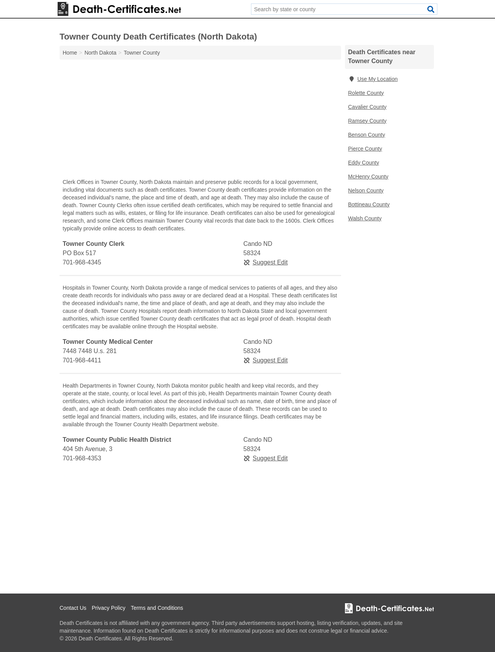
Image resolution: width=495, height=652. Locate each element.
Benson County (366, 135)
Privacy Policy (108, 608)
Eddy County (363, 163)
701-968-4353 (82, 458)
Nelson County (366, 190)
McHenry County (368, 176)
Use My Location (373, 79)
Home (70, 53)
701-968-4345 (82, 262)
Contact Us (73, 608)
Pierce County (365, 149)
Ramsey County (367, 121)
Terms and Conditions (157, 608)
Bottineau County (368, 204)
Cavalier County (367, 107)
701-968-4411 (82, 360)
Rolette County (366, 93)
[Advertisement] (200, 121)
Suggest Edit (265, 262)
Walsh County (365, 218)
